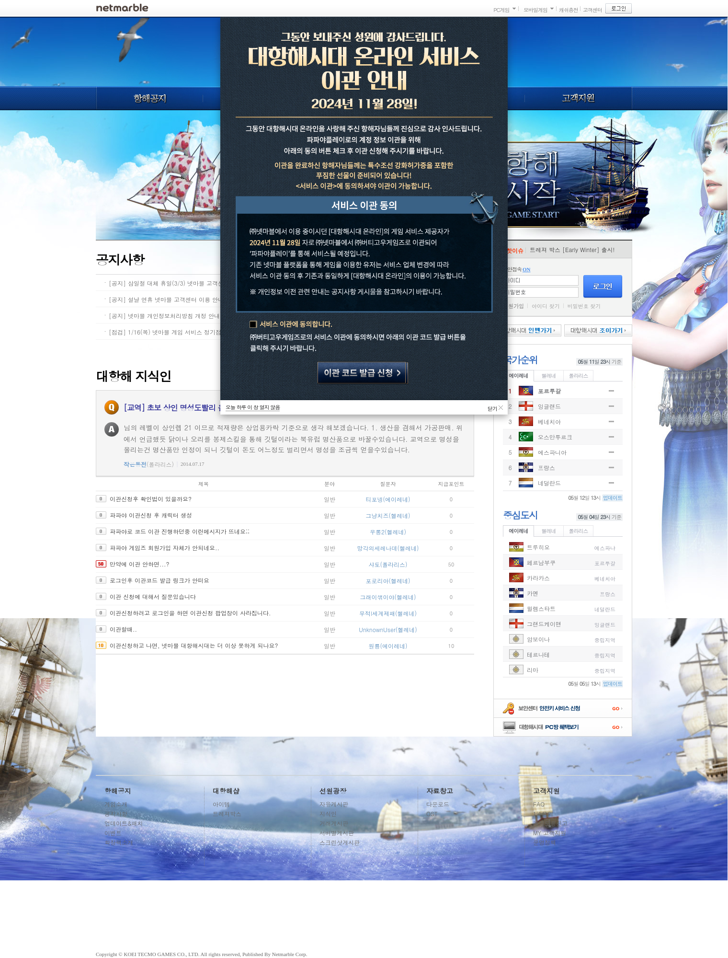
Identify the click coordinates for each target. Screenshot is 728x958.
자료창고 (439, 791)
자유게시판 (333, 804)
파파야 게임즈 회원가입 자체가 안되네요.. (164, 547)
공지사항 (115, 813)
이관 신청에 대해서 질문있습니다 (153, 596)
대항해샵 (226, 791)
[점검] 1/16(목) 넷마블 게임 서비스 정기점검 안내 (174, 332)
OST (432, 813)
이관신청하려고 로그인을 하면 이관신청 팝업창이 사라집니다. (190, 613)
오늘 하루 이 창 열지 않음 (253, 407)
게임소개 (115, 804)
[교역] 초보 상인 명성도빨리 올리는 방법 (190, 407)
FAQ (539, 804)
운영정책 (544, 842)
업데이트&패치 (123, 823)
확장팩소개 (118, 842)
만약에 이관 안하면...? (140, 564)
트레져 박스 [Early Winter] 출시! (572, 249)
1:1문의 (543, 813)
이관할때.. (123, 629)
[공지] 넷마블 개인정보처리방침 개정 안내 (164, 316)
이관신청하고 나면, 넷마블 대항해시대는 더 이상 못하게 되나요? (194, 645)
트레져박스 (227, 813)
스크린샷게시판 (339, 842)
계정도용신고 (550, 823)
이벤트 (113, 833)
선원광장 (332, 791)
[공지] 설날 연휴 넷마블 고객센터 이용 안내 (166, 299)
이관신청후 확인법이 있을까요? (151, 499)
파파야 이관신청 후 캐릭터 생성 (151, 515)
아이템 (221, 804)
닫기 (492, 407)
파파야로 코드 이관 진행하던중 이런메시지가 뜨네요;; (180, 531)
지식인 (328, 813)
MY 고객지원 (549, 833)
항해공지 (149, 98)
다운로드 (437, 804)
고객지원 (578, 98)
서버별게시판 (336, 833)
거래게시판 (333, 823)
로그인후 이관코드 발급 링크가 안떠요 (159, 580)
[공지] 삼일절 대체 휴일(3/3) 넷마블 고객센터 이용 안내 (182, 283)
